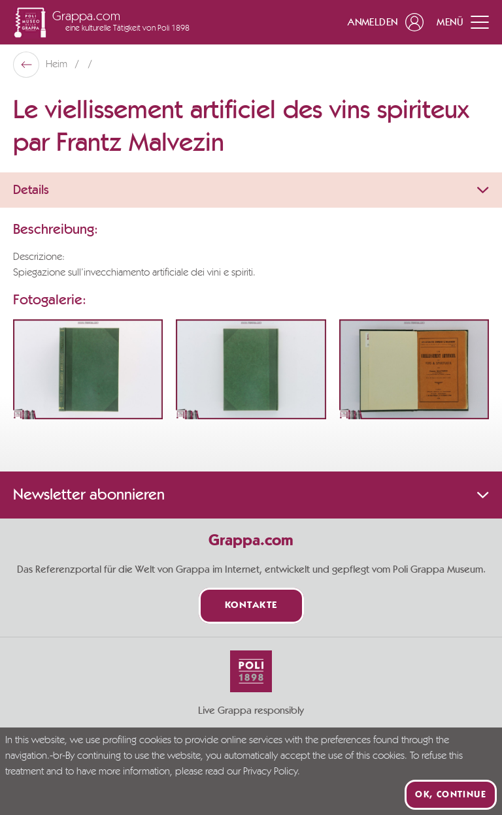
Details (251, 190)
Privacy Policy (270, 772)
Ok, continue (450, 794)
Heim (58, 64)
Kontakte (251, 606)
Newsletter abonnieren (251, 495)
